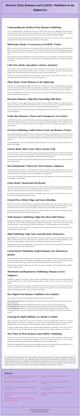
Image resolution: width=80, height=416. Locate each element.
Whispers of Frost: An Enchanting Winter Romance (54, 376)
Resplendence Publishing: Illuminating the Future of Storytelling (20, 381)
